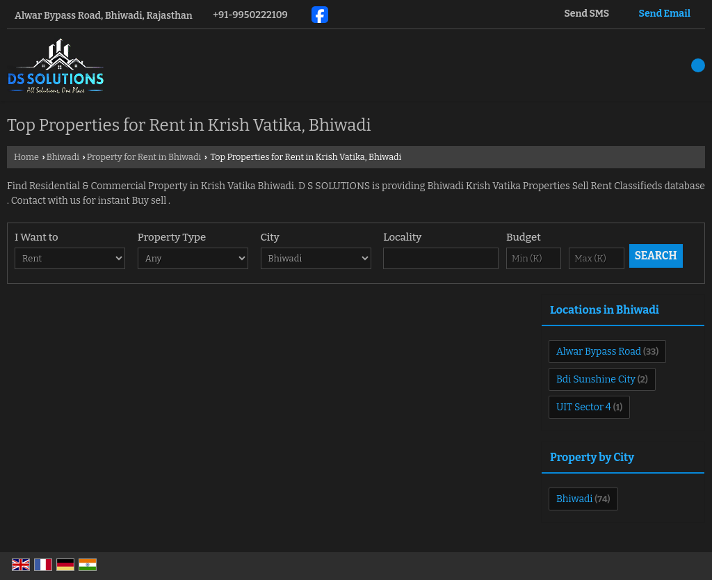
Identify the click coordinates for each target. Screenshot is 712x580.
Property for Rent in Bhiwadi (144, 157)
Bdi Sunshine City (596, 379)
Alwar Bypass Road (598, 351)
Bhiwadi (63, 157)
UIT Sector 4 (583, 407)
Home (26, 157)
